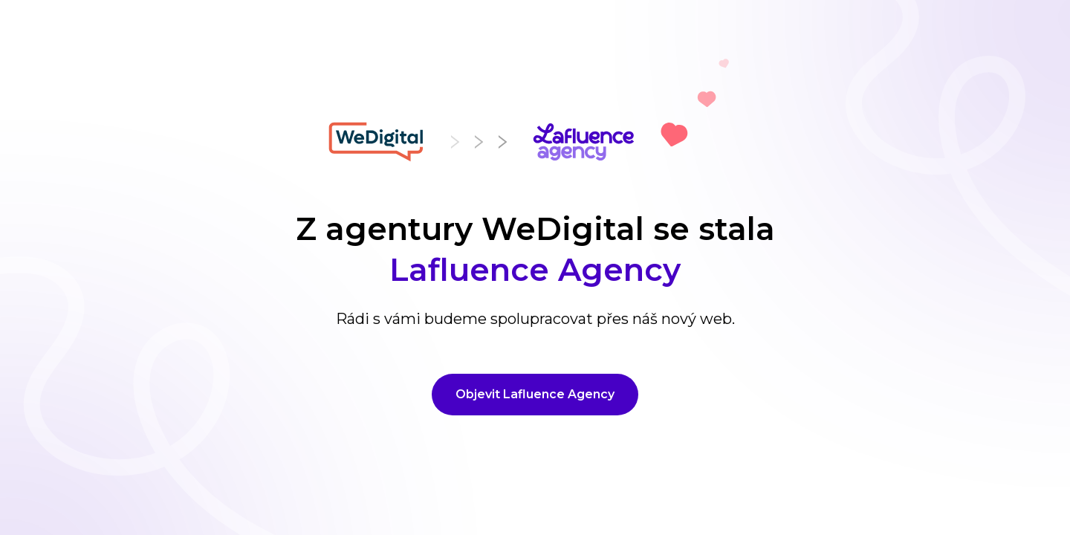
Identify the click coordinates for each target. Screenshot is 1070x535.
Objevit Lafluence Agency (535, 394)
